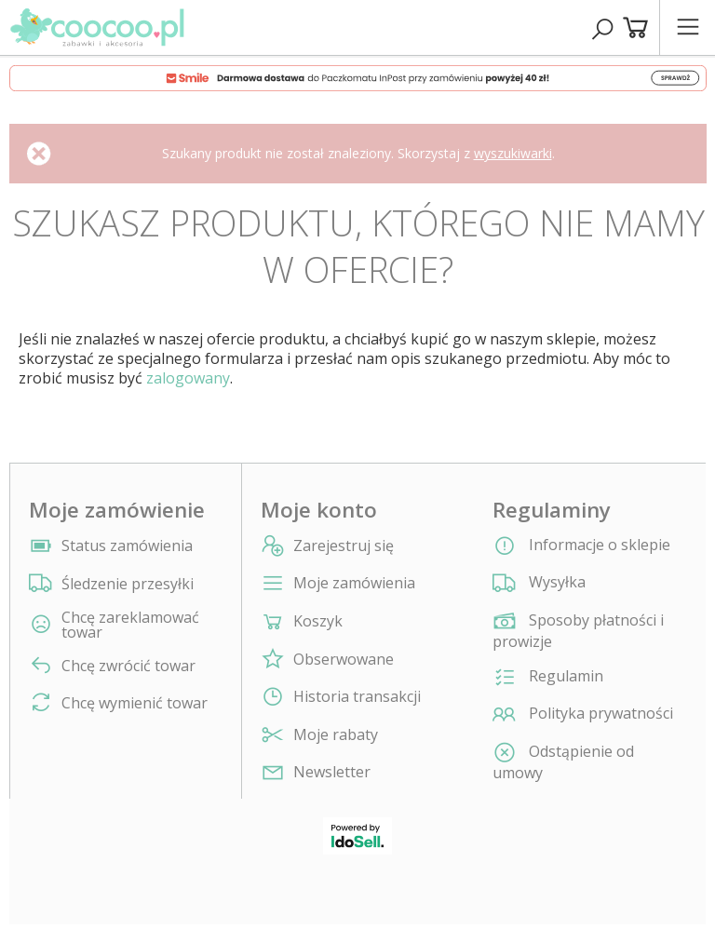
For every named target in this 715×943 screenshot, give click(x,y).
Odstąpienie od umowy (563, 762)
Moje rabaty (335, 735)
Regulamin (547, 678)
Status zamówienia (127, 545)
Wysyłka (539, 584)
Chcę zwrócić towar (128, 665)
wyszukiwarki (513, 153)
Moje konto (319, 510)
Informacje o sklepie (581, 546)
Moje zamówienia (354, 583)
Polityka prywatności (582, 715)
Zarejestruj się (343, 546)
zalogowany (188, 378)
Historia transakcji (357, 697)
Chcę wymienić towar (134, 702)
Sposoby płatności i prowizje (578, 631)
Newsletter (332, 772)
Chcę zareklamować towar (130, 625)
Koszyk (318, 621)
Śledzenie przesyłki (127, 583)
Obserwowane (343, 659)
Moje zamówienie (117, 510)
